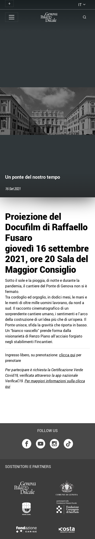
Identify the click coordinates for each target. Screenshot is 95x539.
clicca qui (67, 354)
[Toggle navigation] (9, 3)
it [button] (80, 4)
